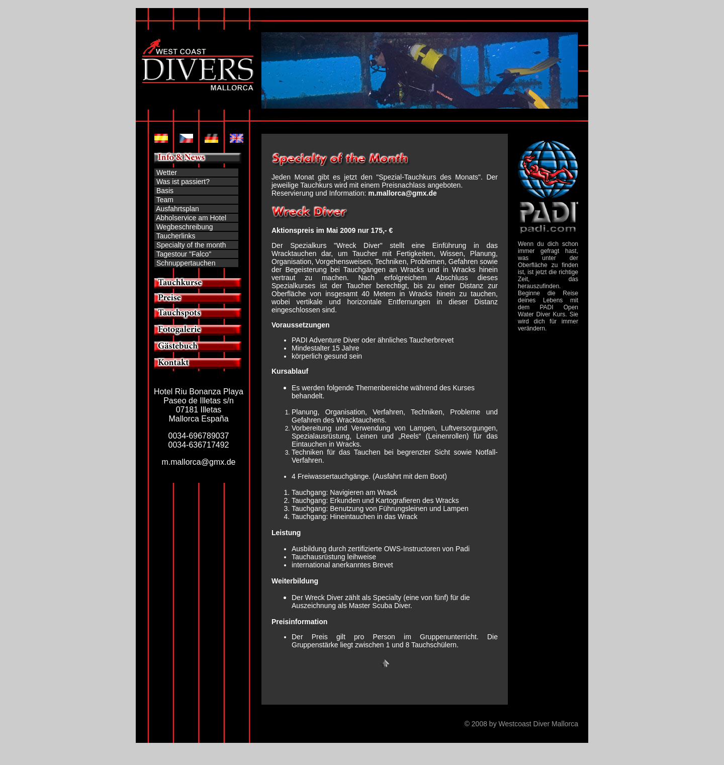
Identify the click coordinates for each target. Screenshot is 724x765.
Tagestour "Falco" (182, 254)
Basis (163, 191)
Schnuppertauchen (186, 263)
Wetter (166, 172)
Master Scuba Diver (379, 606)
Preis (320, 637)
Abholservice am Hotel (191, 218)
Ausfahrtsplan (177, 209)
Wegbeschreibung (184, 227)
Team (164, 200)
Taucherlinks (176, 236)
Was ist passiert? (183, 182)
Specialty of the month (191, 245)
